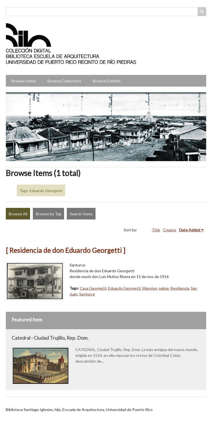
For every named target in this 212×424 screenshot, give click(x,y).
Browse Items (24, 80)
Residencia (179, 288)
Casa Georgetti (93, 288)
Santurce (87, 294)
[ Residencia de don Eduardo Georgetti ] (65, 250)
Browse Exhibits (107, 80)
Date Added (189, 229)
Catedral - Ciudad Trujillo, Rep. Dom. (50, 338)
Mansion (149, 288)
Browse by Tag (48, 213)
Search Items (81, 213)
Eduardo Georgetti (124, 288)
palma (164, 288)
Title (156, 229)
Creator (169, 229)
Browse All (18, 213)
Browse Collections (64, 80)
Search (202, 11)
